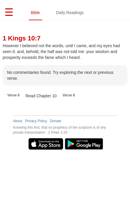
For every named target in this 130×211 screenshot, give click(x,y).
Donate (55, 121)
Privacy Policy (36, 121)
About (17, 121)
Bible (35, 12)
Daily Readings (69, 12)
